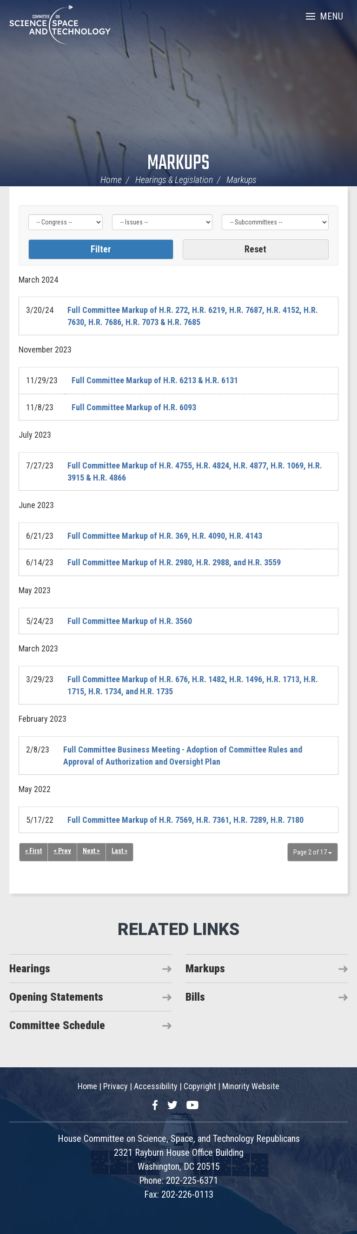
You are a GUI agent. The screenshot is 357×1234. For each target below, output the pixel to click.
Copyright (200, 1086)
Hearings (29, 968)
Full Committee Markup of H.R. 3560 (129, 621)
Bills (195, 996)
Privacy (115, 1086)
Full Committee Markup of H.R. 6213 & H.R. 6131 (155, 380)
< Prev (62, 850)
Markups (178, 164)
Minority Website (250, 1086)
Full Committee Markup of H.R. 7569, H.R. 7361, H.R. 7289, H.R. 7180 (185, 820)
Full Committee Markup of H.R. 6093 (134, 407)
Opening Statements (56, 996)
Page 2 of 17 (312, 852)
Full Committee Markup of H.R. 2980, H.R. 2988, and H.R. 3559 (174, 562)
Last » (119, 850)
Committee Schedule (57, 1025)
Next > (91, 850)
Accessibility (156, 1086)
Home (111, 179)
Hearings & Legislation (174, 179)
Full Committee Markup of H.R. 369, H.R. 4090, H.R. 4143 (164, 536)
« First (33, 850)
